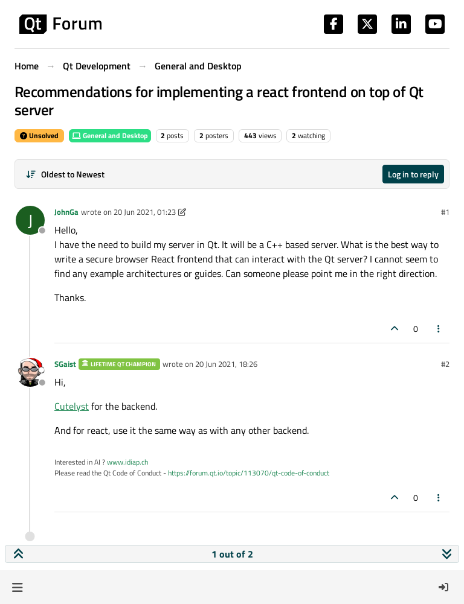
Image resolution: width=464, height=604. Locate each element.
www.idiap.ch (127, 462)
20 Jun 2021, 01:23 (145, 212)
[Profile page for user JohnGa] (30, 220)
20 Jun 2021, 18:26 (226, 364)
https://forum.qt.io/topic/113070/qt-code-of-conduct (248, 472)
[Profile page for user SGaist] (30, 372)
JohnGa (66, 212)
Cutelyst (71, 406)
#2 (445, 364)
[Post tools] (439, 328)
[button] (17, 587)
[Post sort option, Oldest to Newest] (65, 174)
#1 (445, 212)
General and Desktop (110, 135)
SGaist (65, 364)
